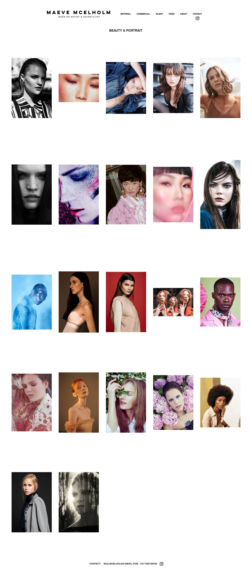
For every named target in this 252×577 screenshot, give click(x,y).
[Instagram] (197, 18)
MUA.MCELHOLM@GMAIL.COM (121, 563)
